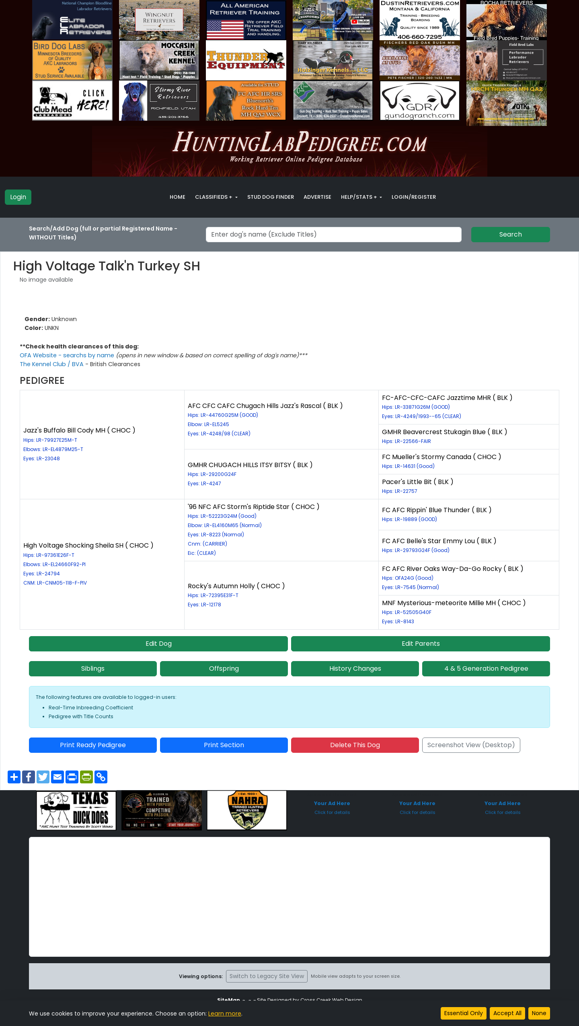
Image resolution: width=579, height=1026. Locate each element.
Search (510, 234)
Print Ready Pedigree (93, 745)
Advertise (317, 197)
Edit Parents (421, 643)
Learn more (224, 1014)
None (539, 1013)
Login (18, 197)
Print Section (224, 745)
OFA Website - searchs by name (66, 355)
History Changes (355, 668)
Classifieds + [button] (214, 197)
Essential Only (463, 1013)
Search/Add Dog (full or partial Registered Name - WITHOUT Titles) (103, 233)
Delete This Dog (355, 745)
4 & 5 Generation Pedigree (486, 668)
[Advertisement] (289, 897)
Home (177, 197)
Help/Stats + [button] (359, 197)
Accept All (507, 1013)
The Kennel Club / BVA (52, 364)
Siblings (93, 668)
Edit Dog (159, 643)
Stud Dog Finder (270, 197)
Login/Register (414, 197)
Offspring (224, 668)
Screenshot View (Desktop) (471, 745)
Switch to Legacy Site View (267, 976)
